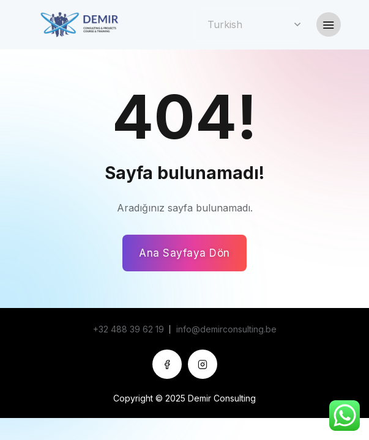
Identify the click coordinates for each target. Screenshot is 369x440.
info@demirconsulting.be (226, 329)
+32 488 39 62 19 (128, 329)
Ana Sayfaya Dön (184, 253)
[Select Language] (249, 25)
